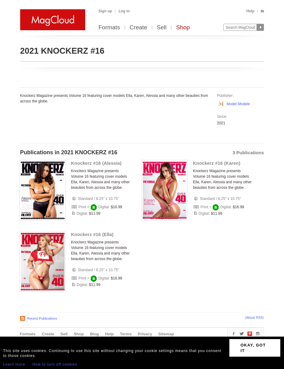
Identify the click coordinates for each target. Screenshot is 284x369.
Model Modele (238, 104)
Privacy (145, 334)
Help (250, 11)
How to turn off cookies (54, 364)
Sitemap (166, 334)
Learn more (14, 364)
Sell (162, 28)
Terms (126, 334)
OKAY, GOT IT (253, 348)
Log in (124, 11)
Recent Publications (42, 318)
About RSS (254, 317)
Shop (183, 28)
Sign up (105, 11)
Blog (94, 334)
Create (138, 28)
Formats (109, 28)
